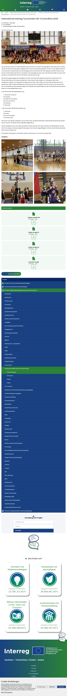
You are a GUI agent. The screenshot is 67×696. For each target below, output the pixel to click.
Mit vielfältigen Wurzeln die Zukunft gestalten (17, 450)
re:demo (7, 468)
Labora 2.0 (7, 422)
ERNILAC (7, 340)
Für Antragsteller (33, 674)
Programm (33, 671)
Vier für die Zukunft (10, 486)
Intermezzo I (8, 297)
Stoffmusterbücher (10, 411)
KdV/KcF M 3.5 (8, 482)
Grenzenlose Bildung (10, 397)
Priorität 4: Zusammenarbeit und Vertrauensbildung (18, 511)
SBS (6, 471)
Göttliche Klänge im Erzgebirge (13, 393)
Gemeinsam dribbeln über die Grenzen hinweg (17, 368)
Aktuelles (33, 665)
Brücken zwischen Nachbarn (12, 319)
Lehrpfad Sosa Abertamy (11, 407)
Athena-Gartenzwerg (10, 493)
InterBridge (8, 418)
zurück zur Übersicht (14, 274)
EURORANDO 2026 (9, 496)
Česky (52, 10)
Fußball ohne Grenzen (10, 358)
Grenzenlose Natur (10, 400)
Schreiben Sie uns (39, 9)
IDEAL (6, 415)
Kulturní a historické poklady (12, 500)
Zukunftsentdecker (10, 503)
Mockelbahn (8, 404)
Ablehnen (52, 687)
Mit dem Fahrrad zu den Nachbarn (14, 443)
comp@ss (7, 322)
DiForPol (7, 336)
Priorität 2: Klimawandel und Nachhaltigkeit (15, 286)
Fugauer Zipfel (8, 354)
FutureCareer (8, 365)
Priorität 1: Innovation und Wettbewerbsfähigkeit (17, 283)
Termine (33, 668)
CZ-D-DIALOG (8, 386)
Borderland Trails (9, 315)
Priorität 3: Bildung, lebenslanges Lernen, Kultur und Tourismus (20, 290)
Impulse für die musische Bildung (13, 457)
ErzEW (6, 347)
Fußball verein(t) (9, 361)
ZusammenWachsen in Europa (13, 507)
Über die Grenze (9, 475)
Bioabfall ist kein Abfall (11, 311)
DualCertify (8, 294)
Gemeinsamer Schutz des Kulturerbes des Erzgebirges (19, 390)
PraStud (7, 464)
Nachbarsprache (9, 454)
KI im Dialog (8, 447)
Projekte (4, 279)
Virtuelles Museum (9, 489)
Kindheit (7, 425)
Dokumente (10, 375)
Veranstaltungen (11, 372)
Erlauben (61, 687)
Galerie (9, 379)
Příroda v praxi (9, 301)
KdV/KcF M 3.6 (8, 429)
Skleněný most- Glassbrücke (12, 343)
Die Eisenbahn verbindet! (11, 333)
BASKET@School (9, 308)
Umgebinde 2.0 (9, 329)
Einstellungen (41, 687)
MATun (6, 439)
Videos (9, 383)
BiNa (6, 479)
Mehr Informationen (6, 692)
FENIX (6, 351)
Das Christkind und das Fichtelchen (14, 326)
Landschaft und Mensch (11, 432)
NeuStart (7, 461)
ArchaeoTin (8, 304)
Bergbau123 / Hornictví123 (11, 436)
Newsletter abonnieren (27, 9)
